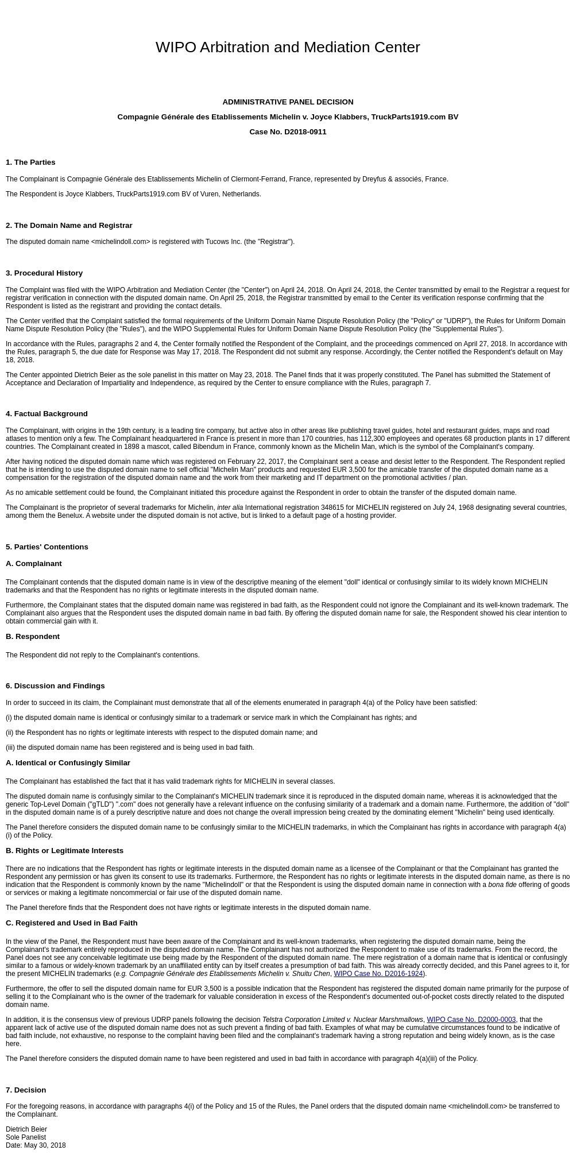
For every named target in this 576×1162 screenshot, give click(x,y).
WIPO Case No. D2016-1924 (378, 974)
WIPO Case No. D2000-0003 (471, 1020)
